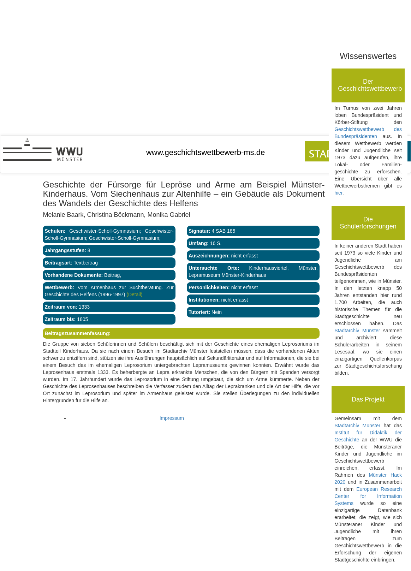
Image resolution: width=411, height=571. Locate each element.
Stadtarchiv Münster (357, 330)
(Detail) (133, 294)
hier (338, 193)
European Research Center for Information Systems (368, 496)
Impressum (172, 418)
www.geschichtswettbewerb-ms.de (205, 152)
